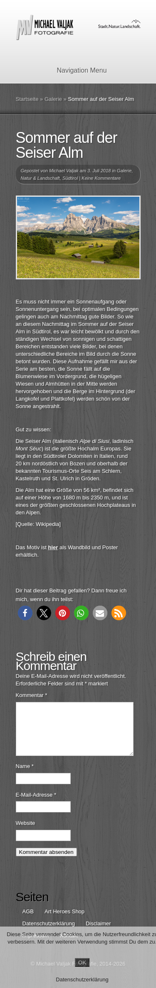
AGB (28, 921)
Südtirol (70, 178)
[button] (25, 613)
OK (82, 962)
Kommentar (31, 695)
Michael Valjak (64, 170)
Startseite (27, 99)
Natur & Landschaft (40, 178)
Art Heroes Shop (64, 921)
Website (25, 833)
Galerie (53, 99)
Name (25, 776)
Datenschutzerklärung (82, 979)
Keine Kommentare (101, 178)
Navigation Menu (76, 70)
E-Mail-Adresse (36, 805)
